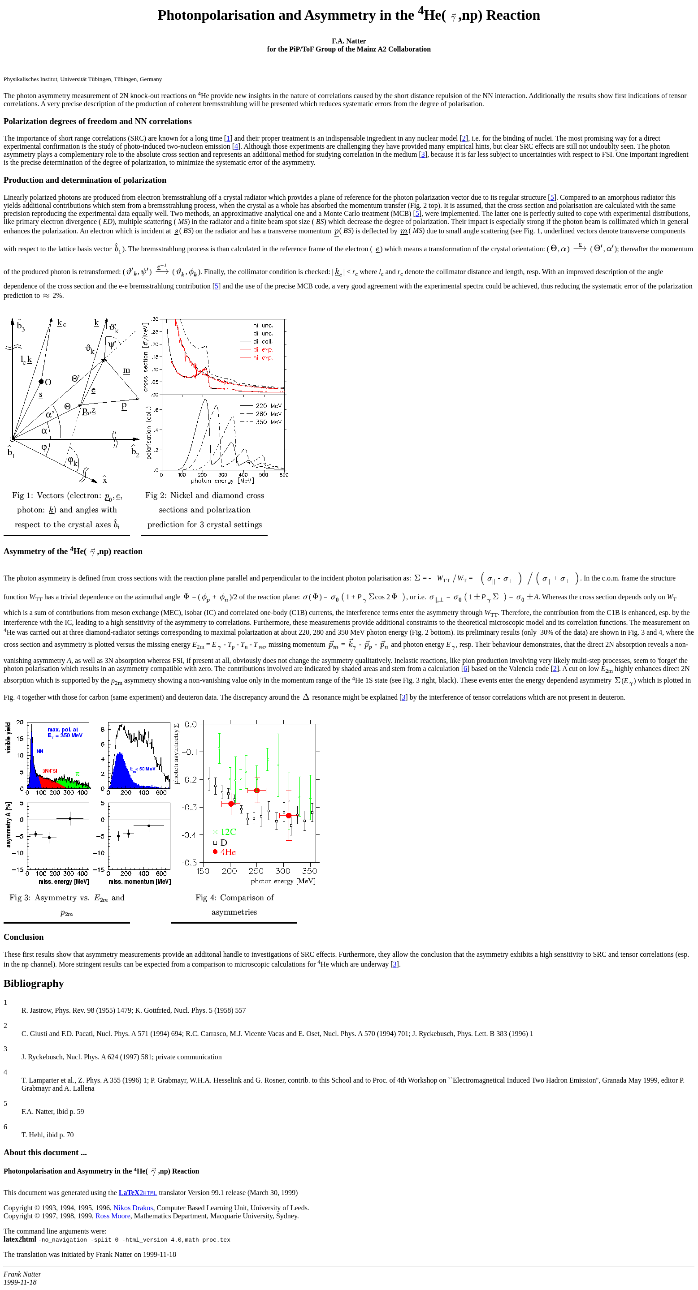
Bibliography (34, 983)
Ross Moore (112, 1216)
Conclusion (23, 937)
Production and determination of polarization (85, 180)
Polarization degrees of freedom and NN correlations (98, 121)
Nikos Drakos (133, 1208)
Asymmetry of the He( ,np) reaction (73, 551)
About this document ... (45, 1152)
